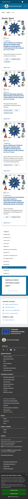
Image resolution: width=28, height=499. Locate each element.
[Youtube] (10, 349)
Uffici (4, 361)
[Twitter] (7, 349)
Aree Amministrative (8, 359)
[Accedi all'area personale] (22, 2)
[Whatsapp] (14, 349)
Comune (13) (7, 240)
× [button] (26, 474)
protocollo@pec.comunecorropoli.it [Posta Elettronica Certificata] (12, 450)
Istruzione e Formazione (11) (10, 255)
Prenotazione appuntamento (10, 462)
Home (3, 12)
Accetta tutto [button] (14, 490)
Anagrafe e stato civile (8, 377)
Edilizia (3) (6, 246)
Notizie (5, 418)
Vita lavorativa (6, 382)
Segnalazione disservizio (9, 464)
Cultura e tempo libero (8, 379)
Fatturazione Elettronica (7, 455)
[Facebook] (3, 349)
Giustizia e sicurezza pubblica (10, 401)
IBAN (2, 446)
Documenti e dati (7, 370)
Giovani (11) (6, 252)
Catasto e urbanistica (8, 388)
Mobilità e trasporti (8, 392)
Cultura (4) (6, 243)
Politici (5, 365)
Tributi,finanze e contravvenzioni (11, 403)
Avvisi (6, 38)
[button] (14, 496)
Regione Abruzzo (6, 2)
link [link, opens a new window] (9, 487)
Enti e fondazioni (7, 363)
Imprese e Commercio (8, 384)
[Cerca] (25, 6)
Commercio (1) (7, 237)
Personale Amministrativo (9, 368)
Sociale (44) (6, 264)
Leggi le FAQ (6, 466)
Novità (8, 12)
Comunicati (6, 421)
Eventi (4, 432)
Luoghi (5, 429)
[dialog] (14, 486)
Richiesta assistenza (8, 468)
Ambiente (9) (7, 234)
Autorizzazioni (6, 410)
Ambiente (5, 405)
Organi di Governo (7, 356)
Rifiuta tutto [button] (14, 493)
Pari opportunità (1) (8, 258)
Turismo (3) (6, 270)
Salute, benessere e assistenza (10, 407)
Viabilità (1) (6, 273)
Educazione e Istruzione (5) (10, 249)
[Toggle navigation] (3, 6)
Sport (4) (6, 267)
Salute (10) (6, 261)
